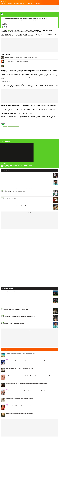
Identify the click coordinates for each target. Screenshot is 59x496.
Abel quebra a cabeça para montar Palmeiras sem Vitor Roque (12, 323)
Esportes (5, 10)
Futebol (9, 10)
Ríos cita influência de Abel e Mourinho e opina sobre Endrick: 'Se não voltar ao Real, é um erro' (18, 188)
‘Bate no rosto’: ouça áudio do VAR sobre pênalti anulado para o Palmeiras (16, 166)
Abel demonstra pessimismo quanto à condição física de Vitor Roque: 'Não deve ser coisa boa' (18, 316)
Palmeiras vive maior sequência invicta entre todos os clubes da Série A (14, 205)
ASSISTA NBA (10, 3)
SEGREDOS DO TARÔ (29, 3)
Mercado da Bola (3, 190)
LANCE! (9, 127)
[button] (1, 1)
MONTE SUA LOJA (22, 3)
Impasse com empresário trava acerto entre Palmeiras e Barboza (13, 191)
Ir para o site (5, 1)
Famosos (7, 389)
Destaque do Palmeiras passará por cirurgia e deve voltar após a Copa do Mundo (16, 298)
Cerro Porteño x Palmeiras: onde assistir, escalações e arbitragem (13, 198)
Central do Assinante (37, 3)
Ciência (7, 359)
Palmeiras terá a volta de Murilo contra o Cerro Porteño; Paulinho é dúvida (15, 181)
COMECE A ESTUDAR (16, 3)
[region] (29, 7)
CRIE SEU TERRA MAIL (4, 3)
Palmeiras (13, 10)
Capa (1, 10)
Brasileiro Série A (3, 163)
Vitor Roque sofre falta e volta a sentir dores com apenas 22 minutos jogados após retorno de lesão (19, 305)
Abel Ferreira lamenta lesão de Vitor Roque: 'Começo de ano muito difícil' (14, 309)
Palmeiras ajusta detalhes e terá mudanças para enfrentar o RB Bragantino (15, 291)
